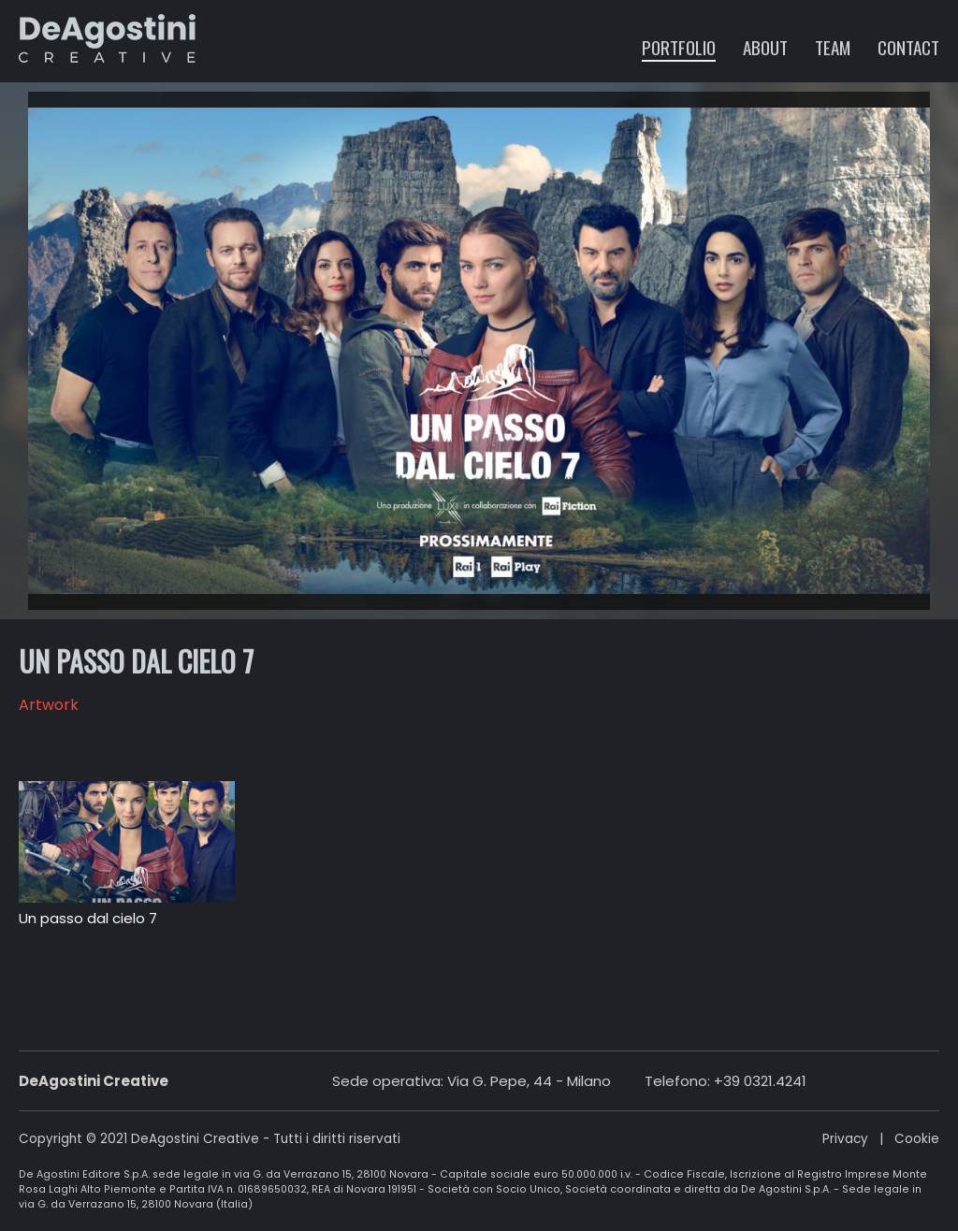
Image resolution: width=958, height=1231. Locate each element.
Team (832, 47)
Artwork (49, 705)
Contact (908, 47)
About (765, 47)
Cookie (916, 1139)
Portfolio (679, 47)
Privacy (845, 1139)
